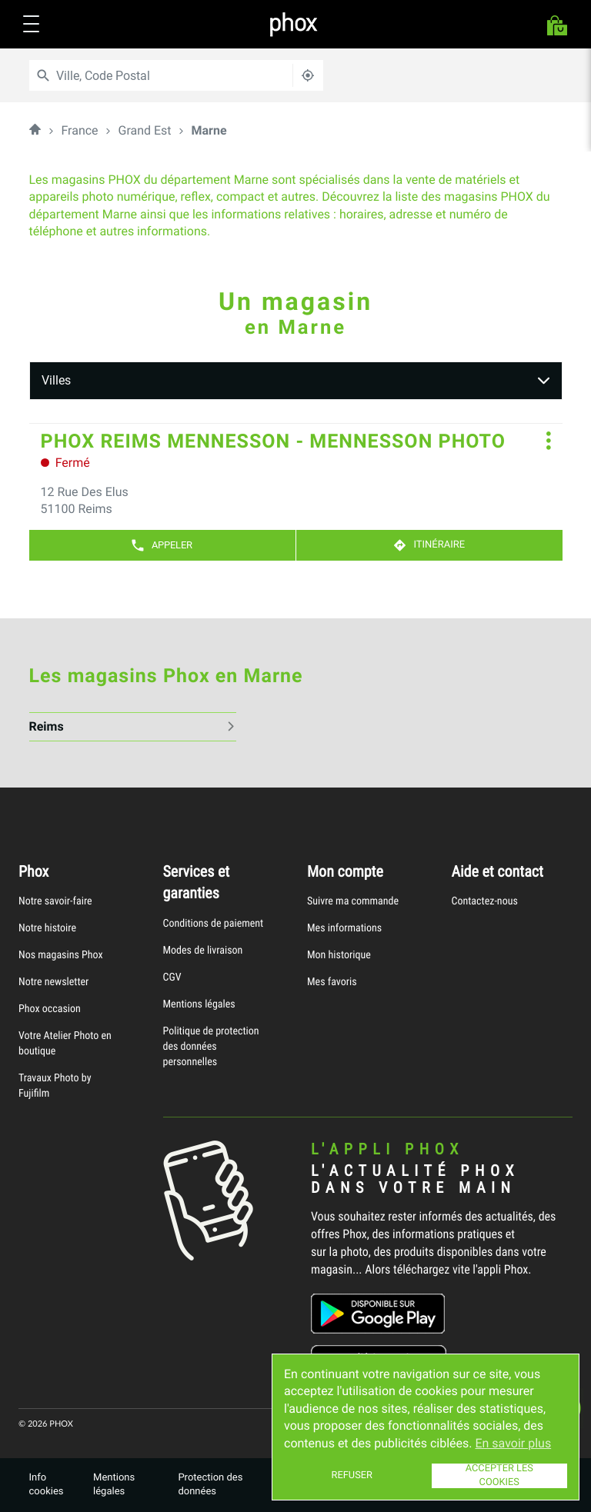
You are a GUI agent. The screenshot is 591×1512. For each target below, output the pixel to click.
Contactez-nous (485, 901)
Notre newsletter (53, 981)
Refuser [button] (352, 1475)
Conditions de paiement (213, 923)
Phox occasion (49, 1008)
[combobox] (167, 75)
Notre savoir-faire (55, 901)
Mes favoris (332, 981)
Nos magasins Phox (60, 954)
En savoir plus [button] (513, 1443)
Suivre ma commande (353, 901)
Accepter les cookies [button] (499, 1476)
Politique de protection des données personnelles (211, 1046)
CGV (172, 977)
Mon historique (339, 954)
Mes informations (344, 928)
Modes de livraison (203, 950)
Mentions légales (199, 1004)
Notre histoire (47, 928)
